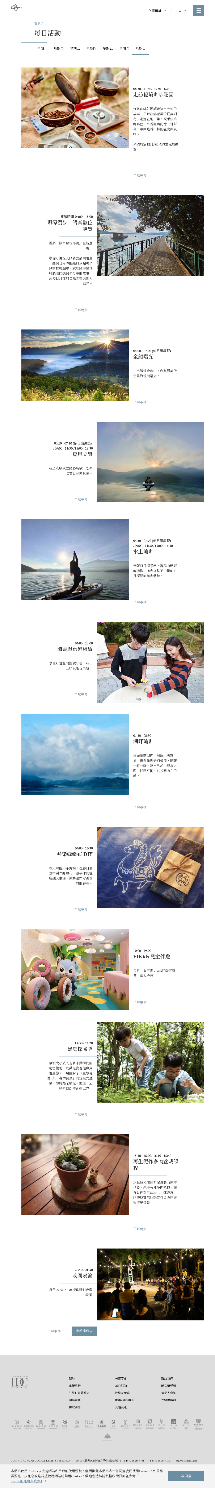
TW (181, 11)
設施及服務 (122, 1393)
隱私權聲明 (168, 1386)
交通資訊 (121, 1408)
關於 (72, 1379)
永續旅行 (75, 1386)
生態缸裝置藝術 (79, 1393)
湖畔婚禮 (75, 1401)
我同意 (186, 1476)
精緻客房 (75, 1408)
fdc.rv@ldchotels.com (186, 1461)
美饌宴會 (121, 1379)
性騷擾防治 (168, 1401)
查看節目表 (84, 1334)
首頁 (37, 23)
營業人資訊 (168, 1393)
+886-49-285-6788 (135, 1461)
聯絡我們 (167, 1379)
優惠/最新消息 (124, 1401)
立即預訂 (157, 11)
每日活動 (121, 1386)
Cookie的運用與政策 (25, 1481)
